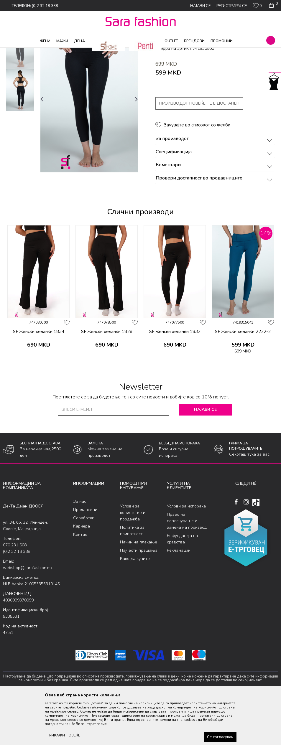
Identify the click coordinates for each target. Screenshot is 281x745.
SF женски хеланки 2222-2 (243, 379)
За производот (215, 186)
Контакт (81, 582)
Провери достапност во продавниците (215, 225)
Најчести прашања (138, 598)
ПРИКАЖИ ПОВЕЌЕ (63, 735)
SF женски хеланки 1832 (175, 379)
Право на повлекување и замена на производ (187, 568)
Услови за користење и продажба (132, 560)
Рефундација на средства (182, 586)
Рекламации (178, 598)
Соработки (83, 565)
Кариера (81, 574)
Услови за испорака (186, 553)
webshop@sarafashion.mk (27, 615)
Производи (38, 51)
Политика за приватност (132, 578)
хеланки (109, 51)
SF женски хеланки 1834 (38, 379)
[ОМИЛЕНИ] (257, 6)
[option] (20, 95)
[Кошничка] (273, 5)
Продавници (85, 557)
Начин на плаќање (138, 589)
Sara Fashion (14, 51)
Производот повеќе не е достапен (199, 151)
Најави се (205, 457)
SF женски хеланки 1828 (106, 379)
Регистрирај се (231, 6)
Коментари (215, 212)
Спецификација (215, 199)
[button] (270, 40)
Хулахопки (61, 51)
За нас (79, 549)
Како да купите (135, 606)
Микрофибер (86, 51)
